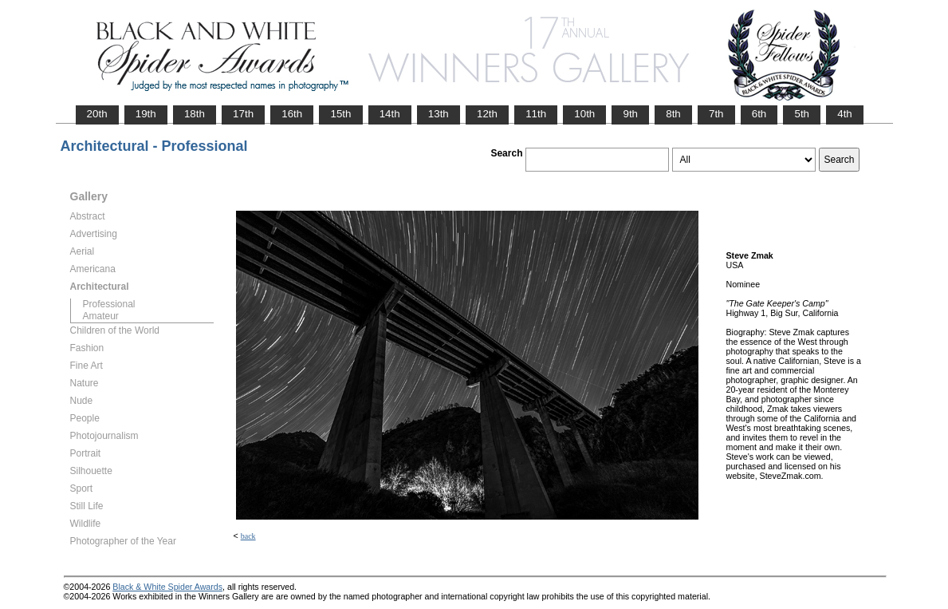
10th (584, 114)
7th (716, 114)
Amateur (101, 316)
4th (844, 114)
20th (97, 114)
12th (487, 114)
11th (536, 114)
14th (390, 114)
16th (292, 114)
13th (438, 114)
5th (801, 114)
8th (673, 114)
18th (194, 114)
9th (630, 114)
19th (146, 114)
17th (243, 114)
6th (759, 114)
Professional (109, 304)
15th (340, 114)
